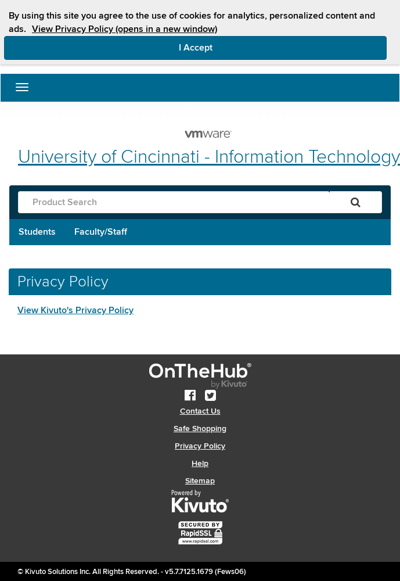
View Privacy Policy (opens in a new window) (124, 29)
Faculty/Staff (100, 232)
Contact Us (200, 411)
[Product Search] (174, 202)
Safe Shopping (200, 428)
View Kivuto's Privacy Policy (75, 310)
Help (200, 463)
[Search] (355, 202)
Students (37, 232)
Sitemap (200, 481)
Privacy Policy (200, 446)
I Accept (245, 47)
